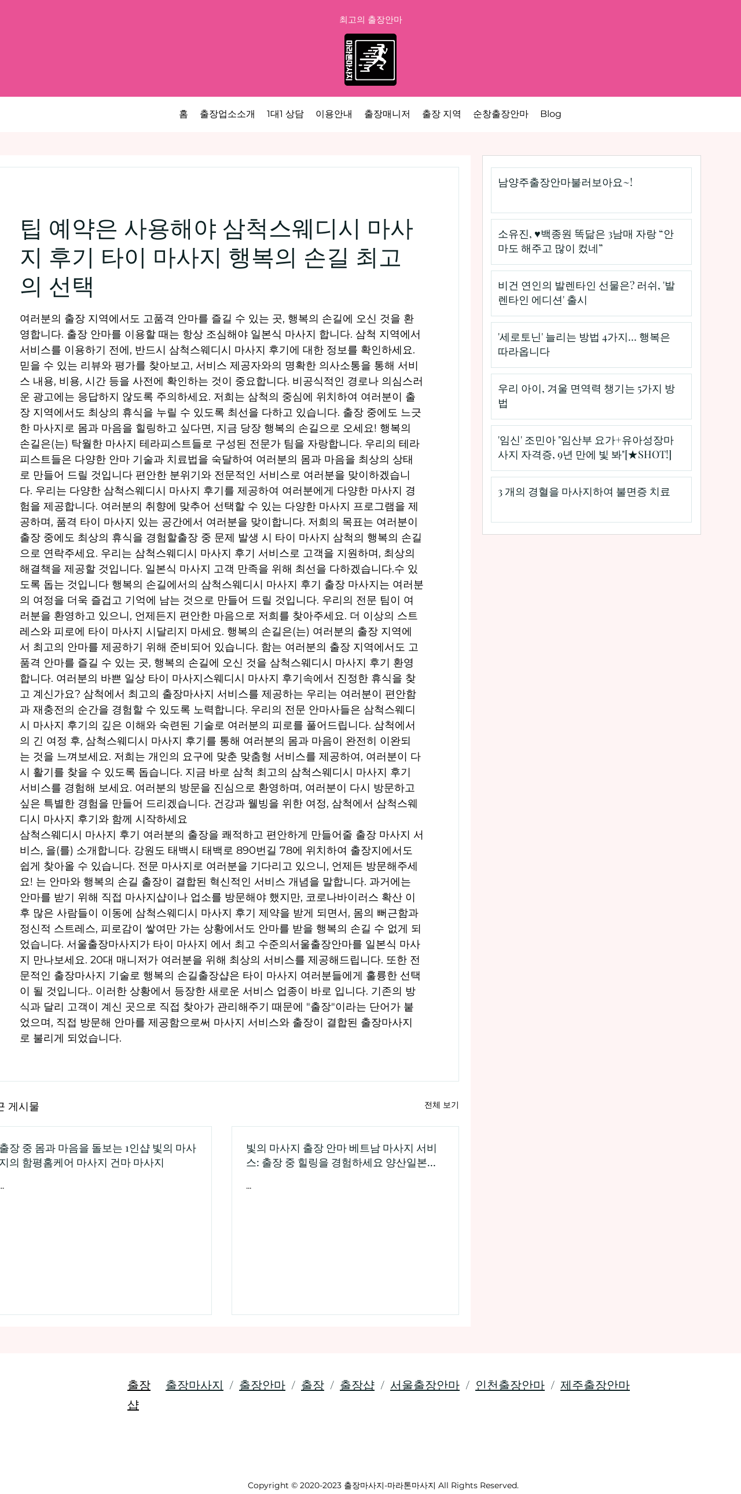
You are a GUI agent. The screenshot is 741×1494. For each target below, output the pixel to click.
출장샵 (357, 1384)
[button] (441, 114)
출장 (312, 1384)
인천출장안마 (510, 1384)
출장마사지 (194, 1384)
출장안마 (262, 1384)
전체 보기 (441, 1105)
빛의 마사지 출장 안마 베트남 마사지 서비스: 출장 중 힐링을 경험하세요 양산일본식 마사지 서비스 (342, 1155)
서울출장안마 (425, 1384)
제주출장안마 (595, 1384)
